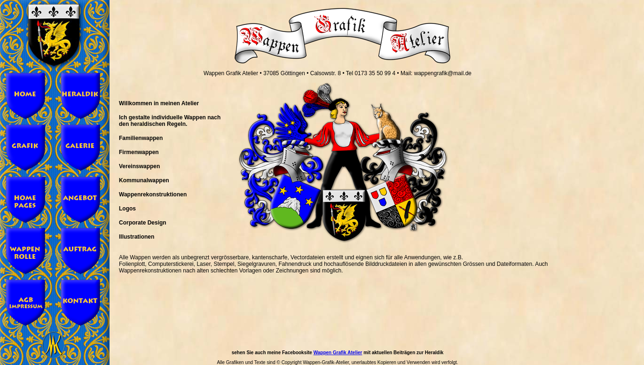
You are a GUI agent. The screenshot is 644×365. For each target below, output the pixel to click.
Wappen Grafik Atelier (338, 352)
